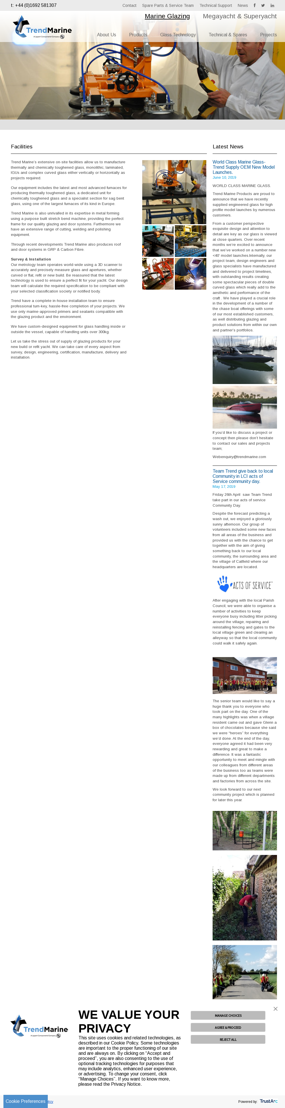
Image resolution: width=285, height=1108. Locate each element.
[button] (275, 1009)
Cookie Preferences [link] (25, 1101)
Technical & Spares (228, 34)
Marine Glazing (167, 16)
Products (138, 34)
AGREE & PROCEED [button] (228, 1027)
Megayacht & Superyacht (240, 16)
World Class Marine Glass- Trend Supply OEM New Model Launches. (244, 167)
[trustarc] (268, 1102)
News (243, 5)
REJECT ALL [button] (228, 1039)
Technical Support (215, 5)
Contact (129, 5)
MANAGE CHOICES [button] (228, 1015)
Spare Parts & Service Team (168, 5)
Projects (268, 34)
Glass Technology (178, 34)
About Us (106, 34)
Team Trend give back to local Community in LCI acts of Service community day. (243, 476)
